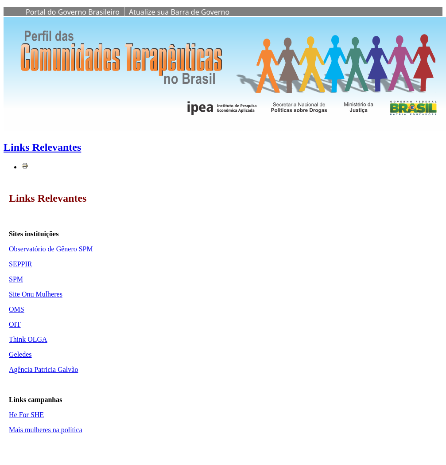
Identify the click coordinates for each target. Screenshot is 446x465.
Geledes (20, 354)
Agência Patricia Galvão (43, 369)
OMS (16, 309)
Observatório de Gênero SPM (51, 249)
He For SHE (26, 414)
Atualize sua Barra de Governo (179, 12)
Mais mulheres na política (45, 430)
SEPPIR (20, 264)
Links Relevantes (42, 147)
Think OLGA (28, 339)
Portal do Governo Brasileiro (73, 12)
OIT (15, 324)
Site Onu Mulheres (35, 294)
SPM (16, 279)
